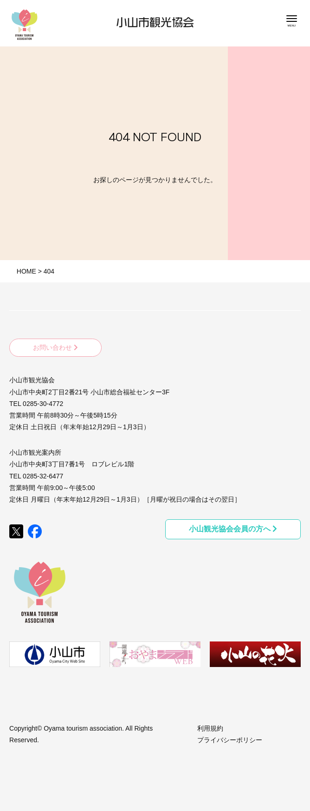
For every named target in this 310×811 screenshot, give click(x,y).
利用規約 (210, 728)
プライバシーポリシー (229, 740)
